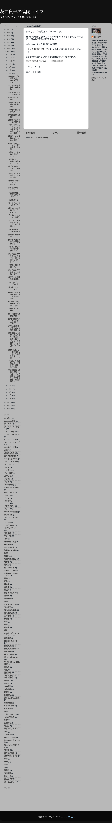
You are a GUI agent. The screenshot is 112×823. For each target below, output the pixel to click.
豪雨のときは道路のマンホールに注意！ (14, 138)
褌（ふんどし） (10, 782)
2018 (9, 39)
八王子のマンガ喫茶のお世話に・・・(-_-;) (14, 161)
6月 (10, 73)
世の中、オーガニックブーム (14, 288)
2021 (9, 29)
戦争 (6, 711)
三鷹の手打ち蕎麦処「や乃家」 (14, 104)
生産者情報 (8, 703)
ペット (6, 509)
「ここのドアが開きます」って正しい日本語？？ (14, 223)
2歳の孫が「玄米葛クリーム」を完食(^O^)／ (13, 79)
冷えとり (7, 776)
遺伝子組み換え (10, 542)
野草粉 (6, 770)
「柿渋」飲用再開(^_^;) (14, 266)
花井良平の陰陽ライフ (22, 11)
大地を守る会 (9, 717)
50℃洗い (7, 418)
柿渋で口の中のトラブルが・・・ (14, 182)
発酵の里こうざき (11, 756)
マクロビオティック (11, 517)
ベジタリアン (9, 506)
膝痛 (6, 759)
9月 (10, 64)
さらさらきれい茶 (11, 459)
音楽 (6, 565)
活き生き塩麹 (9, 593)
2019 (9, 36)
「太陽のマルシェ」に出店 (14, 216)
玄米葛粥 (7, 607)
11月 (11, 58)
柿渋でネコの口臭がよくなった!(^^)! (14, 210)
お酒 (6, 450)
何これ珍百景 (9, 568)
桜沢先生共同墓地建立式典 (14, 278)
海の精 (6, 584)
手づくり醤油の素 (11, 657)
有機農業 (7, 773)
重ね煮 (6, 667)
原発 (6, 601)
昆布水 (6, 627)
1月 (10, 398)
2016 (9, 45)
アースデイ (8, 424)
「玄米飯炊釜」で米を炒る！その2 (14, 195)
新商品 (6, 692)
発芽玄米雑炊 (9, 753)
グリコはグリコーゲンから (14, 283)
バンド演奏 (8, 485)
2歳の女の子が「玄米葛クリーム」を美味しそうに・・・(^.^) (14, 354)
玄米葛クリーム (10, 604)
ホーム (56, 132)
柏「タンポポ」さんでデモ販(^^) (14, 168)
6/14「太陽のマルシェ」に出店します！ (14, 272)
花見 (6, 581)
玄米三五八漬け (10, 610)
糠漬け (6, 619)
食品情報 (7, 689)
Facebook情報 (9, 421)
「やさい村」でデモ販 (14, 111)
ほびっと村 (8, 515)
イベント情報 (9, 432)
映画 (6, 553)
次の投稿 (30, 132)
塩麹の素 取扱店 (10, 559)
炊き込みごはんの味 (11, 698)
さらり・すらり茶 (11, 461)
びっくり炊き (9, 492)
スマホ (6, 467)
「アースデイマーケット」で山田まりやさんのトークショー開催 (14, 129)
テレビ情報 (8, 473)
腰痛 (6, 624)
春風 (6, 670)
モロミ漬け (8, 533)
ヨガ (6, 539)
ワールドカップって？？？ (14, 204)
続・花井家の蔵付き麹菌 (14, 315)
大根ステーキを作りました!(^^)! (14, 154)
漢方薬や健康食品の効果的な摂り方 (14, 242)
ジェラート (8, 464)
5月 (10, 386)
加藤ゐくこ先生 (10, 570)
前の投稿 (81, 132)
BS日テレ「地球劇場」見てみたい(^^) (14, 303)
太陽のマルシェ (10, 714)
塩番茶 (6, 562)
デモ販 (6, 470)
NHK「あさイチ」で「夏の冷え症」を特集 (14, 146)
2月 (10, 395)
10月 (11, 61)
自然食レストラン (11, 641)
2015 (9, 49)
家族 (6, 578)
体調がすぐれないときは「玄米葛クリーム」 (14, 295)
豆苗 (6, 732)
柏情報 (6, 750)
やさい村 (7, 536)
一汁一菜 (7, 545)
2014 (9, 52)
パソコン (7, 479)
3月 (10, 392)
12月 (11, 54)
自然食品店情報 (10, 649)
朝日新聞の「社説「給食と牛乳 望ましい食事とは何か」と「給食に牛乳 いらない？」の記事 (14, 340)
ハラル (6, 482)
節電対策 (7, 708)
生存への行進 (9, 706)
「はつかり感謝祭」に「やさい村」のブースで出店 (14, 364)
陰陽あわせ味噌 (10, 550)
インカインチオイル (11, 435)
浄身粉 (6, 683)
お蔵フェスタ (9, 453)
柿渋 (6, 590)
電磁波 (6, 726)
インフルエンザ (10, 439)
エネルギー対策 (10, 447)
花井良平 (97, 37)
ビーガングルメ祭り (11, 488)
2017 (9, 42)
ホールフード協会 (11, 512)
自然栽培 (7, 638)
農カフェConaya (10, 737)
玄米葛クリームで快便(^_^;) (14, 93)
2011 (9, 409)
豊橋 (6, 762)
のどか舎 (7, 476)
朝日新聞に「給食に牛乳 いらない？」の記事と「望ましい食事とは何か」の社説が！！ (14, 376)
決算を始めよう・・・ (13, 189)
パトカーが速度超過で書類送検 (14, 87)
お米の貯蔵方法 (10, 456)
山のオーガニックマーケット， (11, 634)
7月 (10, 70)
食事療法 (7, 686)
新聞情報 (7, 695)
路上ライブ (8, 779)
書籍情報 (7, 673)
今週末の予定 (13, 200)
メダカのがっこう (11, 528)
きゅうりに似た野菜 (36, 49)
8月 (10, 67)
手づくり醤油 (9, 654)
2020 (9, 33)
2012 (9, 406)
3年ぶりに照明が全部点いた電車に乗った (14, 328)
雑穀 (6, 630)
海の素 (6, 587)
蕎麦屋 (6, 596)
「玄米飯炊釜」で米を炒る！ (14, 230)
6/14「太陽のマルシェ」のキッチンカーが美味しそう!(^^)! (14, 258)
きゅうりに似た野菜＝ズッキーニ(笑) (14, 175)
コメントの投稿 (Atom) (39, 137)
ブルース (7, 495)
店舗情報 (7, 723)
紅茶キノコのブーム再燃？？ (14, 121)
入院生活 (7, 734)
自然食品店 (8, 646)
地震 (6, 720)
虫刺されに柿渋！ (13, 98)
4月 (10, 389)
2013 (9, 402)
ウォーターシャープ (11, 442)
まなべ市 (7, 522)
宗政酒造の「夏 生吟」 (15, 116)
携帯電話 (7, 599)
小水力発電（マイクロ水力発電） (11, 677)
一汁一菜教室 (9, 547)
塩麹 (6, 556)
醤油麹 (6, 680)
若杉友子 (7, 652)
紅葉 (6, 622)
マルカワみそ (9, 525)
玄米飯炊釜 (8, 613)
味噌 (6, 764)
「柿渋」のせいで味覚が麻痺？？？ (14, 249)
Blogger (71, 817)
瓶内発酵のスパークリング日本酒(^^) (14, 321)
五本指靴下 (8, 616)
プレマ (6, 498)
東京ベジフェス (10, 729)
